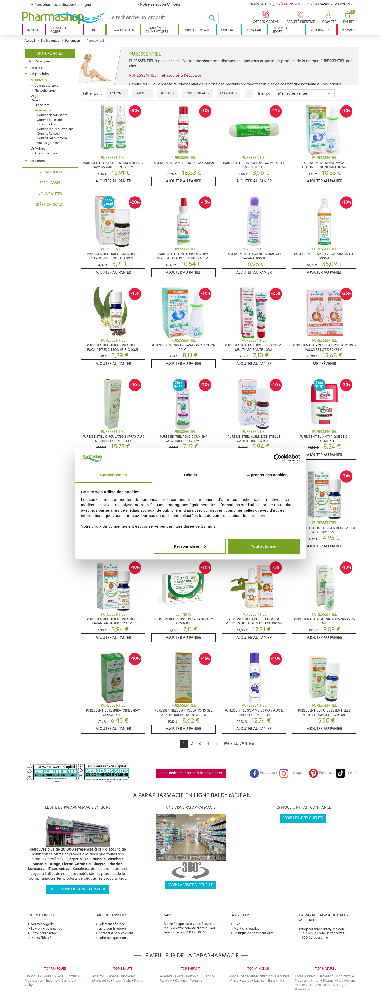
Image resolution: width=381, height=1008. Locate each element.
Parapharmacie (196, 30)
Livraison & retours (112, 928)
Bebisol (209, 976)
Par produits (38, 73)
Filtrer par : (92, 93)
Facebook (263, 772)
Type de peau (196, 93)
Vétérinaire (320, 30)
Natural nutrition (307, 980)
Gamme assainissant (52, 115)
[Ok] (214, 17)
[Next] (239, 744)
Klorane (181, 980)
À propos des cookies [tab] (267, 475)
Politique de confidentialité (254, 933)
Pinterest (321, 772)
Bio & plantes (122, 30)
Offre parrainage (44, 933)
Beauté (33, 30)
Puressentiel (43, 110)
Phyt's (138, 980)
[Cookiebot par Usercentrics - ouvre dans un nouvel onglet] (277, 458)
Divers (35, 100)
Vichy (29, 985)
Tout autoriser (264, 546)
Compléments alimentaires (157, 30)
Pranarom (302, 989)
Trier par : (265, 93)
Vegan (35, 95)
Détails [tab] (190, 475)
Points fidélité (41, 938)
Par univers (73, 41)
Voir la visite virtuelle (190, 885)
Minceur (253, 30)
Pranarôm (41, 105)
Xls (282, 980)
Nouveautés (260, 4)
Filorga (30, 976)
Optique (228, 30)
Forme (141, 93)
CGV (237, 924)
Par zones (36, 160)
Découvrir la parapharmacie (78, 889)
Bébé (92, 30)
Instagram (293, 772)
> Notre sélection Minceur (158, 4)
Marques (342, 4)
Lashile (259, 980)
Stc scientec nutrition (256, 976)
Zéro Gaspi (320, 4)
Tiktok (346, 772)
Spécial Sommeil (291, 4)
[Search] (157, 17)
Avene (59, 976)
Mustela (166, 980)
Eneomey (52, 980)
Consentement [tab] (113, 475)
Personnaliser (190, 546)
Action (115, 93)
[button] (328, 17)
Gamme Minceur (49, 133)
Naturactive (345, 976)
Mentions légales (246, 928)
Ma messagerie (42, 924)
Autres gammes (48, 143)
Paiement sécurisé (111, 924)
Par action (36, 67)
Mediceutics (34, 980)
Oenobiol (282, 976)
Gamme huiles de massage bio (49, 122)
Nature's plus (320, 985)
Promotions (49, 172)
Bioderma (128, 976)
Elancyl (272, 980)
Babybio (192, 976)
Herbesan (326, 976)
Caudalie (44, 976)
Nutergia (339, 985)
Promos (348, 30)
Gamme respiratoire (52, 138)
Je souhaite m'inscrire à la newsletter (190, 773)
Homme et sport (281, 30)
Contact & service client (115, 933)
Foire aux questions (113, 938)
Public (166, 93)
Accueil (30, 41)
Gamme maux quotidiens (55, 129)
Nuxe (117, 980)
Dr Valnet (38, 148)
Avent (179, 976)
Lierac (246, 980)
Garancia (73, 976)
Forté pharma (305, 976)
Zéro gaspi (49, 183)
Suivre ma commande (46, 928)
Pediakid (196, 980)
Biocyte (232, 976)
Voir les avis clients (303, 818)
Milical (234, 980)
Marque (227, 93)
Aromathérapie (45, 153)
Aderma (98, 976)
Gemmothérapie (46, 85)
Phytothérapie (45, 90)
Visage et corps (58, 30)
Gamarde (68, 980)
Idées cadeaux (50, 204)
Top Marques (39, 61)
